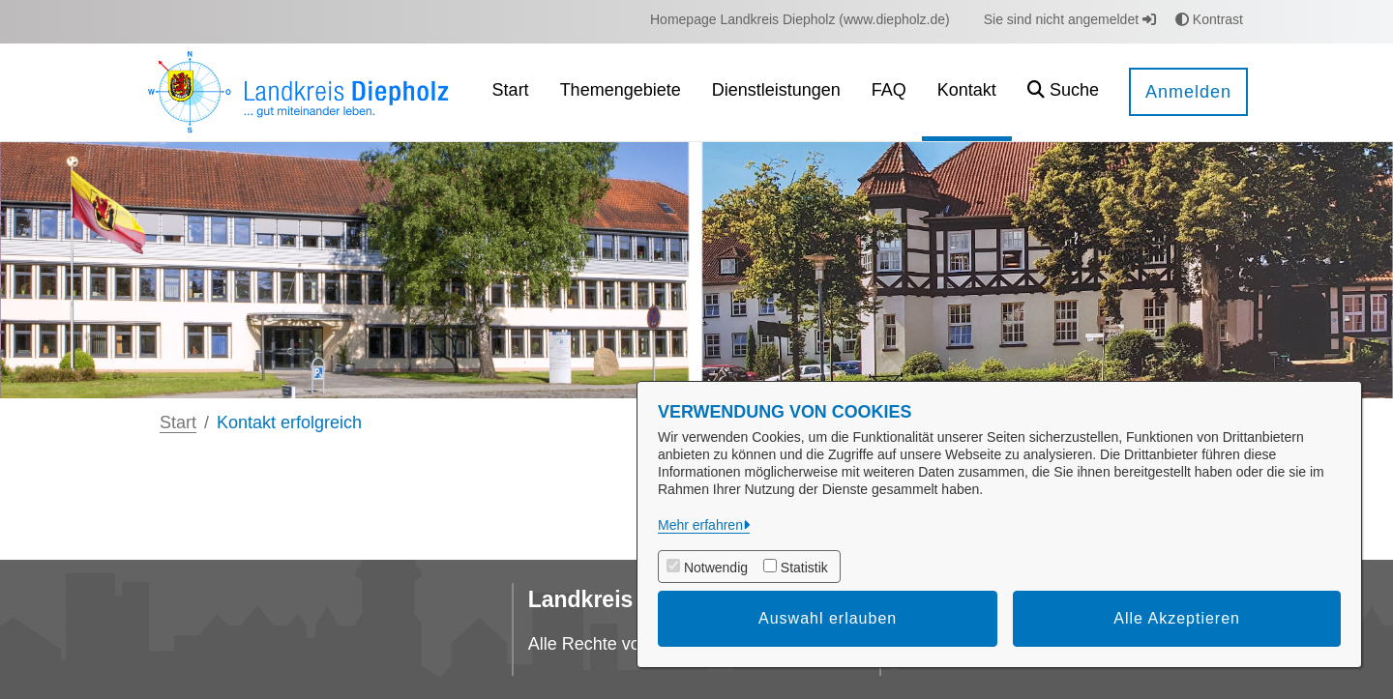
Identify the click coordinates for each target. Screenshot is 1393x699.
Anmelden (1188, 92)
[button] (1063, 92)
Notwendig (716, 567)
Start (178, 422)
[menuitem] (800, 20)
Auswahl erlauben (827, 618)
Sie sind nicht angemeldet (1070, 19)
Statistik (804, 567)
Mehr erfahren (700, 525)
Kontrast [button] (1209, 19)
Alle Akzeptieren (1176, 618)
